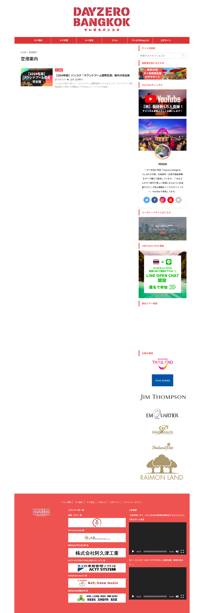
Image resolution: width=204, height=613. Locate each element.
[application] (157, 538)
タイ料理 (64, 40)
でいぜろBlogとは (140, 40)
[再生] (133, 551)
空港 (72, 79)
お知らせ (102, 502)
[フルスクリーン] (182, 551)
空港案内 (79, 79)
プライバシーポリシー (133, 502)
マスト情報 (66, 502)
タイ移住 (89, 40)
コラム (115, 40)
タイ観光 (38, 40)
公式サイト (166, 40)
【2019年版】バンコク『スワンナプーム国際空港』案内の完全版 (92, 75)
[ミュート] (177, 551)
